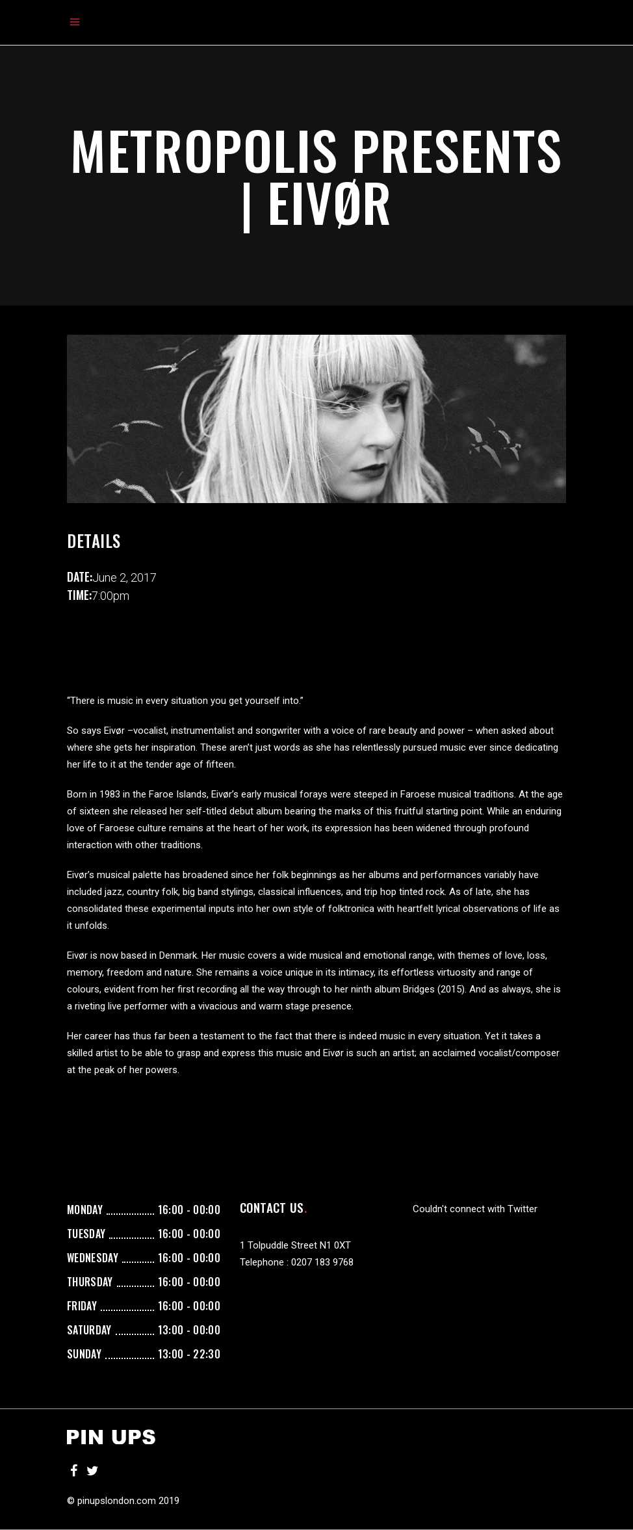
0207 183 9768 (322, 1262)
